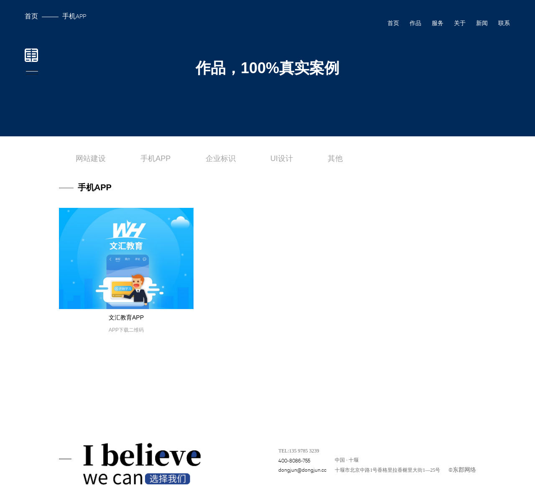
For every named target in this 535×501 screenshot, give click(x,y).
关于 (460, 23)
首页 (31, 16)
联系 (504, 23)
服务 (437, 23)
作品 (415, 23)
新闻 (482, 23)
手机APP (74, 16)
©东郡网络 (462, 469)
